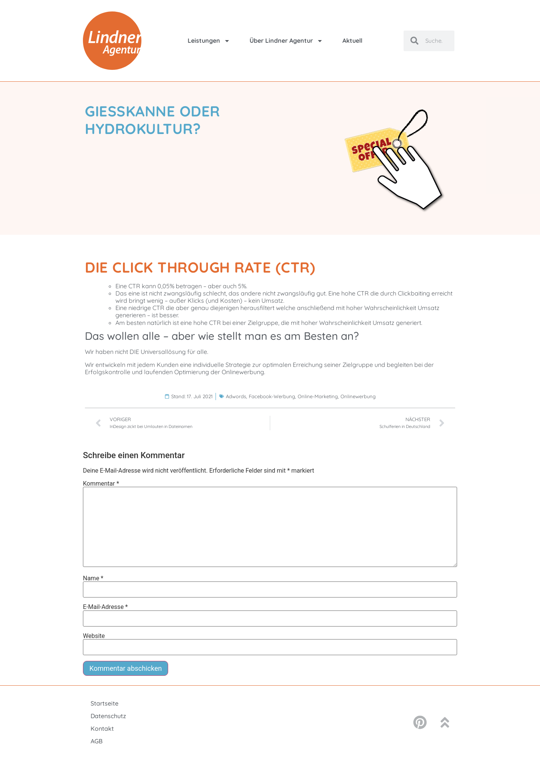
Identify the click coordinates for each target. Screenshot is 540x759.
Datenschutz (108, 716)
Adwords (236, 396)
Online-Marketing (318, 396)
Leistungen (209, 41)
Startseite (104, 703)
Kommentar (101, 484)
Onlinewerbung (358, 396)
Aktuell (352, 40)
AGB (96, 741)
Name (93, 578)
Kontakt (102, 728)
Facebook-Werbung (272, 396)
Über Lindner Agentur (286, 41)
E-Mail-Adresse (105, 607)
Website (94, 636)
